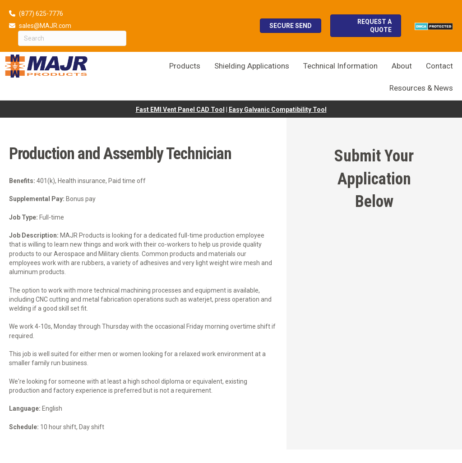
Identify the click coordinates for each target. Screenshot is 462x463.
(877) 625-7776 (41, 13)
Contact (439, 65)
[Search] (72, 38)
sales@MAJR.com (45, 25)
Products (184, 65)
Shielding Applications (251, 65)
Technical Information (340, 65)
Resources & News (421, 87)
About (402, 65)
